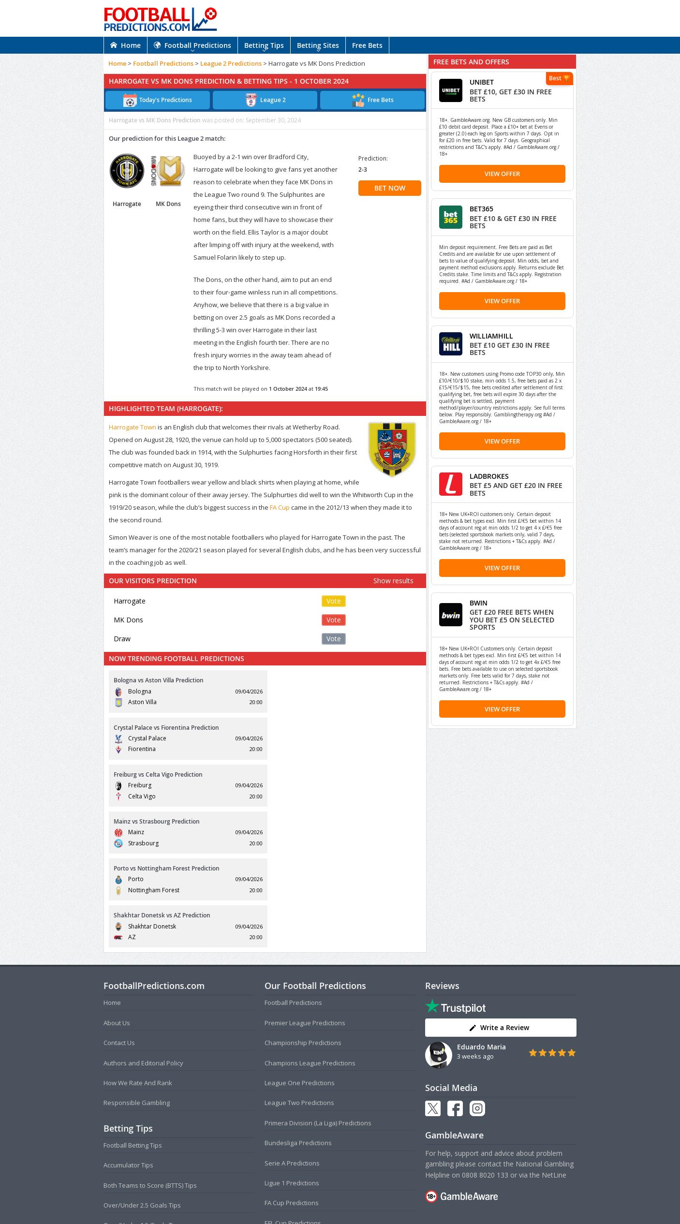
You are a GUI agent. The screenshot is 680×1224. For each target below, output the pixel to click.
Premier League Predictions (305, 881)
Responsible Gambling (136, 962)
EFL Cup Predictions (293, 1081)
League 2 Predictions (231, 63)
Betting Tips (264, 45)
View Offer (502, 173)
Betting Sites (318, 45)
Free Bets (367, 45)
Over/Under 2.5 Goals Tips (142, 1064)
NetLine (554, 1033)
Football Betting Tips (132, 1004)
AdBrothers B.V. (378, 1213)
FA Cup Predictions (292, 1062)
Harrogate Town (132, 427)
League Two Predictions (299, 962)
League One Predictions (300, 941)
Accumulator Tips (128, 1024)
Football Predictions (192, 45)
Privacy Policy (356, 1197)
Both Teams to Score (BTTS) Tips (150, 1044)
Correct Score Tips (130, 1104)
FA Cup (280, 507)
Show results (393, 580)
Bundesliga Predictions (298, 1002)
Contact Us (119, 902)
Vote (333, 600)
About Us (116, 881)
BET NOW (389, 187)
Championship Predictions (303, 902)
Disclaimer (393, 1197)
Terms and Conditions (302, 1197)
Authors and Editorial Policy (143, 921)
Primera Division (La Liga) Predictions (318, 981)
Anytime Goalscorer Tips (139, 1124)
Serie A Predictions (292, 1022)
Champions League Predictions (310, 921)
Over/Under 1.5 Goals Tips (142, 1084)
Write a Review (499, 886)
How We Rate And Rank (137, 941)
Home (125, 45)
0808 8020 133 (485, 1033)
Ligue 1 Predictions (292, 1041)
